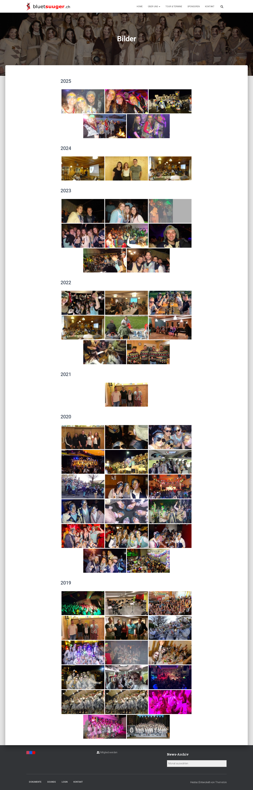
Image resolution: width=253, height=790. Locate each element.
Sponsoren (193, 6)
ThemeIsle (221, 782)
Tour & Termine (174, 6)
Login (65, 782)
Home (140, 6)
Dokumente (35, 782)
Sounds (51, 782)
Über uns (154, 6)
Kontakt (209, 6)
